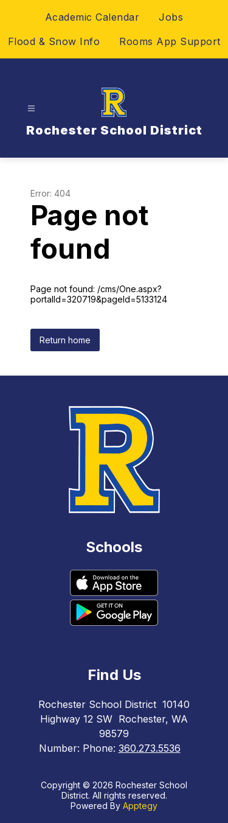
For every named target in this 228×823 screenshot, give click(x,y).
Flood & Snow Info (54, 41)
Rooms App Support (170, 41)
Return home (65, 340)
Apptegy (140, 805)
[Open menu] (31, 109)
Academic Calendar (92, 17)
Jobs (171, 17)
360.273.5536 (150, 748)
